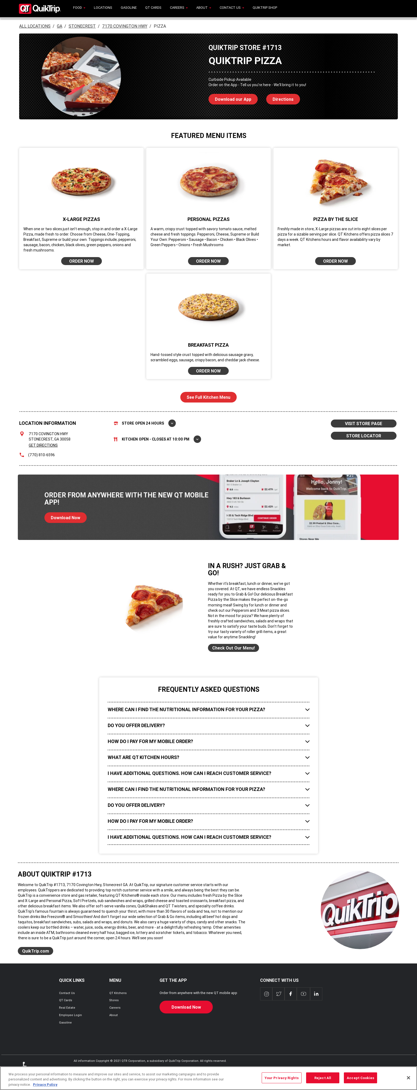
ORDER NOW (81, 261)
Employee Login (70, 1015)
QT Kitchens (118, 993)
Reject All (322, 1080)
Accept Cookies (360, 1080)
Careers (114, 1007)
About (113, 1015)
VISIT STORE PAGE (363, 423)
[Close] (408, 1080)
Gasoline (65, 1022)
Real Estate (67, 1007)
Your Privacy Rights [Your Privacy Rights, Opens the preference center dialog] (282, 1080)
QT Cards (65, 1000)
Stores (114, 1000)
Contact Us (67, 993)
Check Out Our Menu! (233, 648)
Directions (280, 98)
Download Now (62, 516)
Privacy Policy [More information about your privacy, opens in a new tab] (45, 1087)
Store (145, 423)
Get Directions (43, 445)
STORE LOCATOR (363, 435)
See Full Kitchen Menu (208, 397)
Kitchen (157, 439)
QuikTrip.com (35, 951)
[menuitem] (79, 8)
